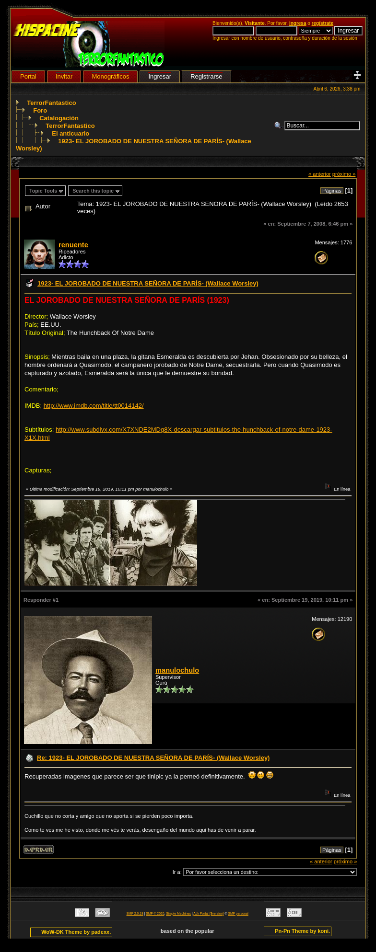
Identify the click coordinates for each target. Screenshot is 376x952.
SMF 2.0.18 (135, 913)
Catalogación (59, 118)
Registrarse (206, 76)
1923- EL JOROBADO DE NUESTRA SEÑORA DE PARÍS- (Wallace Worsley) (147, 283)
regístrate (323, 23)
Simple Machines (178, 913)
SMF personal (238, 913)
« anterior (319, 174)
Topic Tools (43, 191)
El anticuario (70, 133)
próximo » (344, 174)
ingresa (297, 23)
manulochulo (177, 670)
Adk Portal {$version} (208, 913)
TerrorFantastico (51, 102)
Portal (28, 76)
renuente (73, 245)
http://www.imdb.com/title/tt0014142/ (94, 405)
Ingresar (159, 76)
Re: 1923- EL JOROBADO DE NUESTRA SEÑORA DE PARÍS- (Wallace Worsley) (153, 757)
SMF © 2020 (155, 913)
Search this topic (93, 191)
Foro (40, 110)
